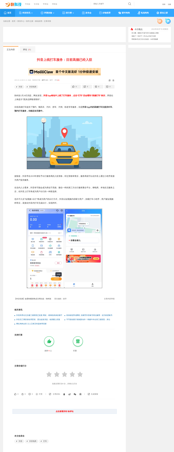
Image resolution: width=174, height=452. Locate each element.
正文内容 (11, 49)
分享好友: (56, 394)
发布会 (86, 12)
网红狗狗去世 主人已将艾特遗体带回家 (31, 324)
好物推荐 (105, 12)
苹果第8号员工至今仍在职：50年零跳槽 (145, 39)
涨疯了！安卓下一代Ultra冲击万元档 (144, 36)
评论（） (27, 49)
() (58, 80)
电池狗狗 (143, 12)
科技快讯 (26, 12)
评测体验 (48, 12)
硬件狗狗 (124, 12)
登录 (163, 4)
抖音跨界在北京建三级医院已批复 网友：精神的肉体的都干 (39, 315)
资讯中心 (20, 21)
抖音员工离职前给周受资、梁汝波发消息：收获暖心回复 (38, 319)
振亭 (43, 80)
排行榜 (68, 12)
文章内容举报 (109, 299)
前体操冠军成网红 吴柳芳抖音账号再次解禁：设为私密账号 (89, 315)
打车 (43, 441)
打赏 (40, 394)
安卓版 (36, 4)
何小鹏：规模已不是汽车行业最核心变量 (145, 33)
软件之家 (29, 21)
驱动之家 (162, 12)
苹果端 (45, 4)
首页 (7, 12)
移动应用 (38, 21)
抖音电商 (31, 86)
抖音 (18, 86)
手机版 (27, 4)
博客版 (54, 4)
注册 (169, 4)
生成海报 (94, 394)
